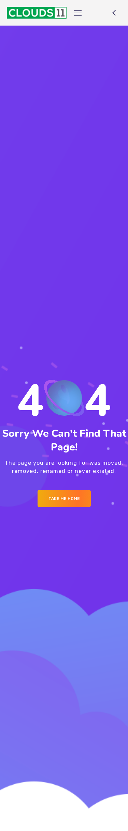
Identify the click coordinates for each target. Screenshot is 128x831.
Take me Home (64, 498)
